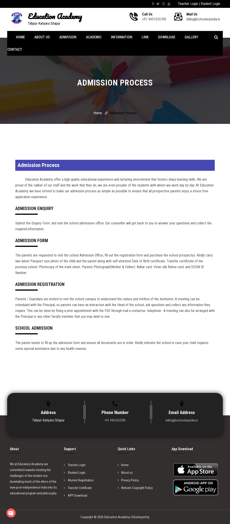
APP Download (75, 495)
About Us (42, 37)
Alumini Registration (79, 480)
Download (163, 37)
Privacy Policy (128, 480)
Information (119, 37)
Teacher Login (188, 4)
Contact (14, 49)
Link (142, 37)
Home (20, 37)
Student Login (210, 4)
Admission (67, 37)
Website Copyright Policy (135, 488)
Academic (92, 37)
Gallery (188, 37)
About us (125, 472)
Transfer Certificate (78, 488)
